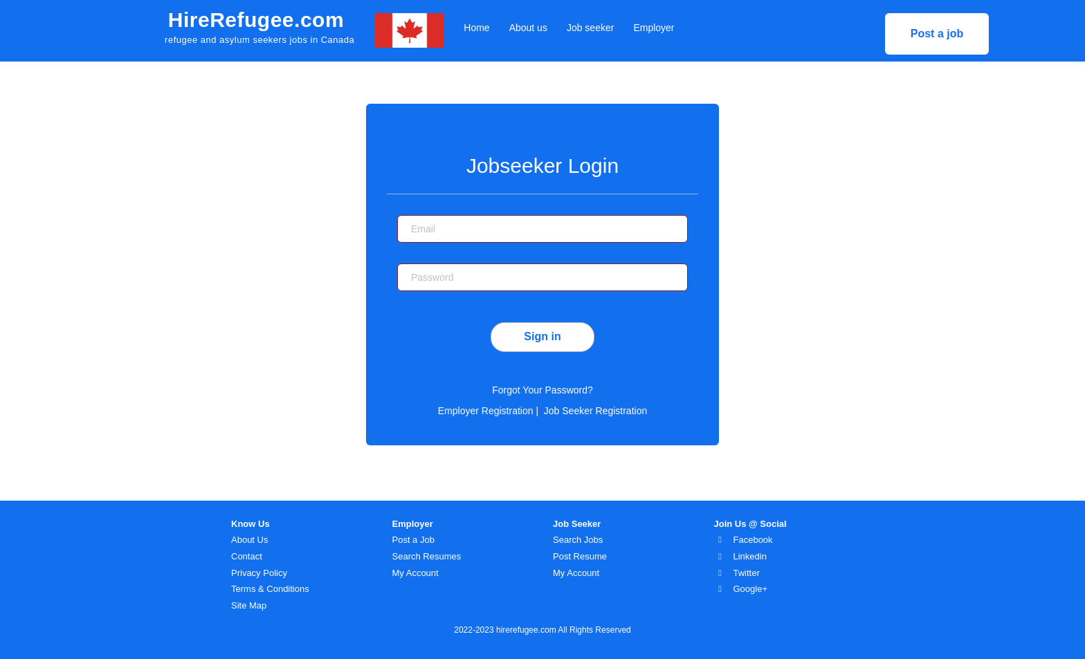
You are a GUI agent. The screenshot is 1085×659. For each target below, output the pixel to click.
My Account (415, 573)
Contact (246, 556)
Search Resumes (427, 556)
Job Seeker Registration (595, 410)
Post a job (937, 33)
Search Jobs (578, 540)
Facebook (753, 540)
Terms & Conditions (270, 589)
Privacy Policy (259, 573)
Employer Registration (486, 410)
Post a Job (413, 540)
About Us (249, 540)
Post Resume (580, 556)
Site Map (248, 605)
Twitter (746, 573)
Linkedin (750, 556)
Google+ (750, 589)
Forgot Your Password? (542, 390)
